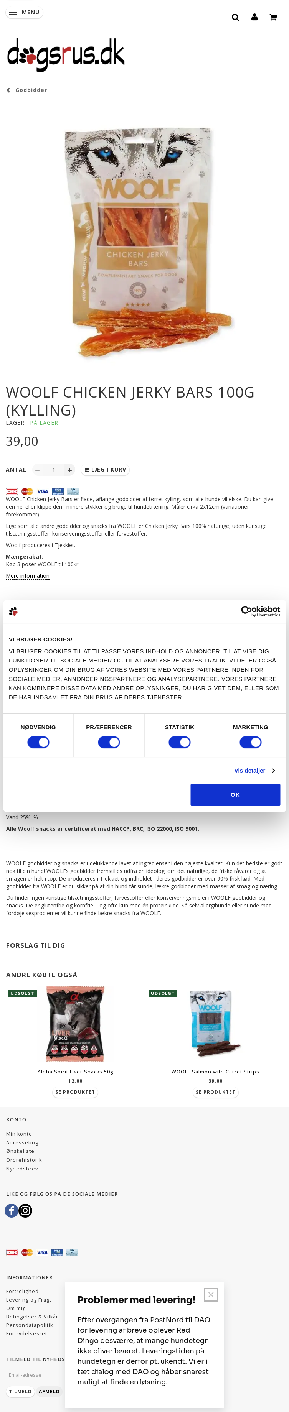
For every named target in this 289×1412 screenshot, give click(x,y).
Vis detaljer (250, 770)
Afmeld (49, 1391)
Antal (17, 469)
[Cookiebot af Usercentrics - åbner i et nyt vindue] (246, 611)
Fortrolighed (22, 1291)
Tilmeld (20, 1391)
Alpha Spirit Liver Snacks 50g (75, 1071)
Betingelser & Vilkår (32, 1316)
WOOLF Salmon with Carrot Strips (215, 1071)
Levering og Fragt (28, 1300)
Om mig (16, 1308)
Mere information (28, 575)
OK (235, 794)
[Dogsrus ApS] (66, 54)
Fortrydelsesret (26, 1333)
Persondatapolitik (29, 1325)
